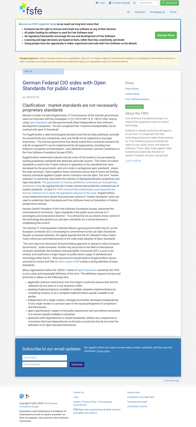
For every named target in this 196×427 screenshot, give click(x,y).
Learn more (132, 160)
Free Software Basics (137, 99)
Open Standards (38, 122)
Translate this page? (137, 401)
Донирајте (169, 2)
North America (113, 409)
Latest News (132, 94)
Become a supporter (134, 107)
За (128, 12)
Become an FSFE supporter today (37, 24)
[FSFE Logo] (31, 9)
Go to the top (172, 380)
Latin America (90, 413)
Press (173, 12)
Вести (28, 71)
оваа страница (27, 61)
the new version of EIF (67, 261)
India (75, 413)
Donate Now (165, 35)
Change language (119, 2)
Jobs (75, 397)
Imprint (76, 401)
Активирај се (157, 12)
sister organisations (93, 409)
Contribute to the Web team (140, 397)
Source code (133, 392)
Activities (140, 12)
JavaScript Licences (137, 406)
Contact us (78, 392)
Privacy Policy (89, 401)
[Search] (134, 2)
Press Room (132, 88)
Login (100, 2)
